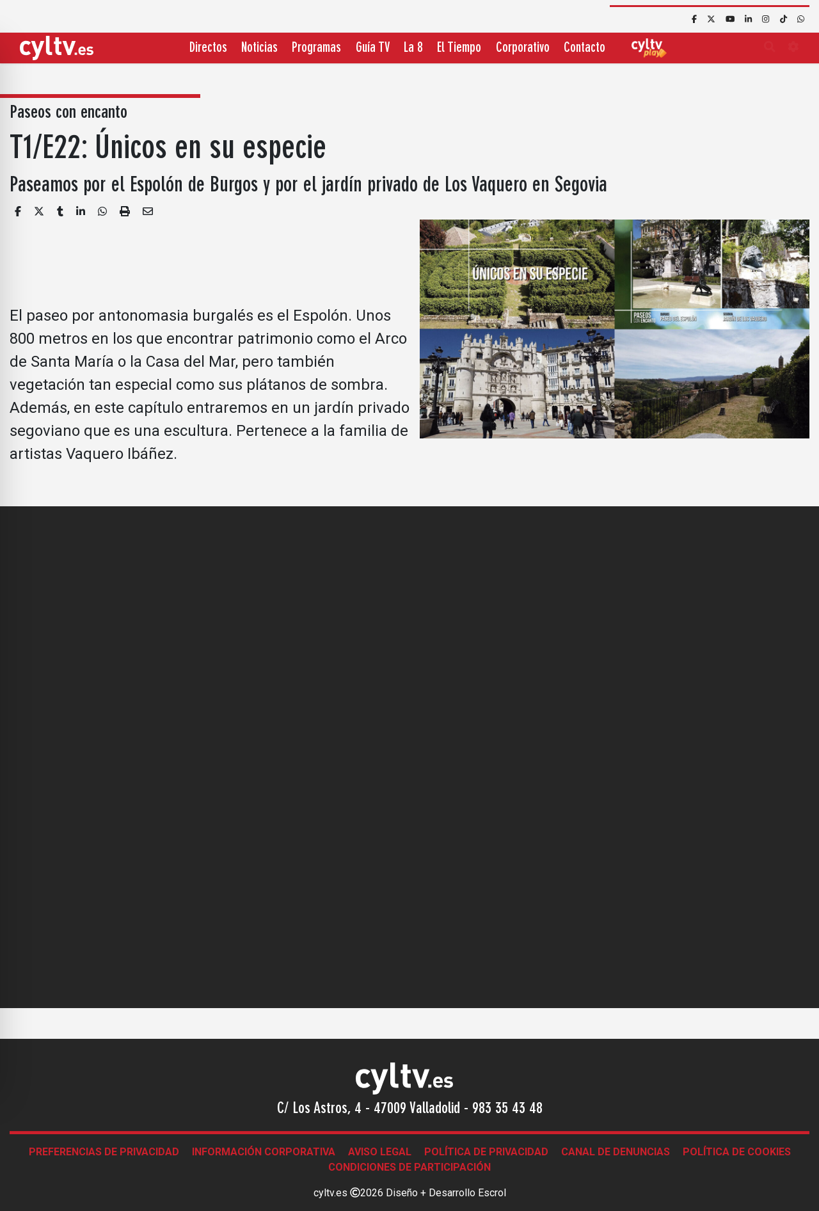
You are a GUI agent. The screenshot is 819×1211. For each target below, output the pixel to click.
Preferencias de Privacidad (104, 1152)
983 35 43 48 (507, 1109)
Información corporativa (263, 1152)
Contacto (584, 48)
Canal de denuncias (615, 1152)
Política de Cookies (737, 1152)
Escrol (492, 1193)
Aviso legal (379, 1152)
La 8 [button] (413, 48)
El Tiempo (459, 48)
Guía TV (373, 48)
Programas (316, 48)
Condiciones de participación (409, 1167)
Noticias (259, 48)
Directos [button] (208, 48)
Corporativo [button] (523, 48)
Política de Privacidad (486, 1152)
